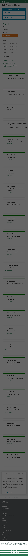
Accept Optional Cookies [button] (14, 550)
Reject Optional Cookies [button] (14, 552)
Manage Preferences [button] (14, 555)
